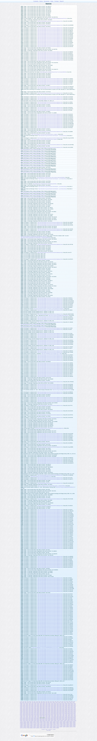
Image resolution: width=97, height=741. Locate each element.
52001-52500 (25, 711)
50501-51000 (64, 710)
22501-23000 (31, 705)
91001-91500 (70, 718)
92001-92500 (25, 719)
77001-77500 (25, 716)
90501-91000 (64, 718)
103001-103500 (43, 721)
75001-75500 (59, 715)
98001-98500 (36, 720)
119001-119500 (29, 725)
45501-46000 (64, 709)
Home (41, 1)
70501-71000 (64, 714)
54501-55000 (53, 711)
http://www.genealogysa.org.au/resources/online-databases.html (49, 21)
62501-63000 (31, 713)
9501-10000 (52, 702)
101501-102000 (23, 721)
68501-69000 (42, 714)
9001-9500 (48, 702)
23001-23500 (36, 705)
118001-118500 (72, 724)
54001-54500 (47, 711)
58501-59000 (42, 712)
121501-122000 (62, 725)
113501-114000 (69, 723)
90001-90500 (59, 718)
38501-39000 (42, 708)
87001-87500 (25, 718)
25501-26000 (64, 705)
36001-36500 (70, 707)
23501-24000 (42, 705)
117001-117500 (59, 724)
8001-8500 (38, 702)
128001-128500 (36, 727)
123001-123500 (26, 726)
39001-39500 (47, 708)
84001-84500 (47, 717)
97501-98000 (31, 720)
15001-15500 (59, 703)
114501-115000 (26, 724)
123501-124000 (33, 726)
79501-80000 (53, 716)
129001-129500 (49, 727)
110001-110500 (23, 723)
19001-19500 (47, 704)
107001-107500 (39, 722)
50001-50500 (59, 710)
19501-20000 (53, 704)
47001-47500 (25, 710)
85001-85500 (59, 717)
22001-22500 (25, 705)
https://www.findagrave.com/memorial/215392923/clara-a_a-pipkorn (44, 134)
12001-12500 (25, 703)
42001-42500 (25, 709)
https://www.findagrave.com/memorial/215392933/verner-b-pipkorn (44, 139)
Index (51, 1)
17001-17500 (25, 704)
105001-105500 (69, 721)
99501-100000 (53, 720)
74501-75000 (53, 715)
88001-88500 (36, 718)
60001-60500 (59, 712)
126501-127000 (72, 726)
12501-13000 (31, 703)
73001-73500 (36, 715)
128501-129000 (43, 727)
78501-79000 (42, 716)
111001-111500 (36, 723)
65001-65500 (59, 713)
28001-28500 (36, 706)
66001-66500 (70, 713)
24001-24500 (47, 705)
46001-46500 (70, 709)
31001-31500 (70, 706)
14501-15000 (53, 703)
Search (62, 1)
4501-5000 (61, 701)
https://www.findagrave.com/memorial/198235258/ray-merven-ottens (45, 647)
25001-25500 (59, 705)
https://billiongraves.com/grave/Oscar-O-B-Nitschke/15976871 (45, 183)
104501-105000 (62, 721)
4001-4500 (57, 701)
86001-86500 (70, 717)
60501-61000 (64, 712)
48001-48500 (36, 710)
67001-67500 (25, 714)
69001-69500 (47, 714)
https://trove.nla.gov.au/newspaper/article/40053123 (58, 315)
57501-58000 (31, 712)
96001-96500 (70, 719)
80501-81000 (64, 716)
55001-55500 (59, 711)
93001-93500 (36, 719)
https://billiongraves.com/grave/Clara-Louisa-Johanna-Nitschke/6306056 (51, 177)
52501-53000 (31, 711)
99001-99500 (47, 720)
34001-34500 (47, 707)
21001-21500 (70, 704)
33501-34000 (42, 707)
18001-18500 (36, 704)
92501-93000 (31, 719)
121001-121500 (56, 725)
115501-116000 (39, 724)
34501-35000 (53, 707)
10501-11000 (63, 702)
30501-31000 (64, 706)
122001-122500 (69, 725)
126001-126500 (66, 726)
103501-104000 (49, 721)
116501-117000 (53, 724)
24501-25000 (53, 705)
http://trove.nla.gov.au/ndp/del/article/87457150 (57, 18)
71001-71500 (70, 714)
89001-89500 (47, 718)
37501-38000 (31, 708)
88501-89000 (42, 718)
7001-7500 (29, 702)
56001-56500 (70, 711)
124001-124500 (39, 726)
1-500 (21, 701)
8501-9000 (43, 702)
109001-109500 (66, 722)
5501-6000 (71, 701)
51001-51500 (70, 710)
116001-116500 (46, 724)
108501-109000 (59, 722)
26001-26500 (70, 705)
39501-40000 (53, 708)
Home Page (48, 730)
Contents (35, 1)
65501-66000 (64, 713)
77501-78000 (31, 716)
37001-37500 (25, 708)
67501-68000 (31, 714)
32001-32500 (25, 707)
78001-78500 (36, 716)
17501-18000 (31, 704)
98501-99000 (42, 720)
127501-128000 (29, 727)
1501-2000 (33, 701)
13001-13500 (36, 703)
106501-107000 (33, 722)
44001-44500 (47, 709)
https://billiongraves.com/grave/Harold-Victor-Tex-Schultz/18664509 (53, 72)
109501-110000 (72, 722)
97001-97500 (25, 720)
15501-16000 (64, 703)
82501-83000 (31, 717)
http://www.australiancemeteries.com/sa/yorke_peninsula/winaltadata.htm (49, 428)
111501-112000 (43, 723)
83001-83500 (36, 717)
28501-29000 (42, 706)
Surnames (46, 1)
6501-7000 (24, 702)
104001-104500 (56, 721)
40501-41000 (64, 708)
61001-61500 (70, 712)
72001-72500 (25, 715)
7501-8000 (34, 702)
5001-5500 (66, 701)
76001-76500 (70, 715)
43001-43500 (36, 709)
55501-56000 (64, 711)
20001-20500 (59, 704)
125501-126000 (59, 726)
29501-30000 (53, 706)
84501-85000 (53, 717)
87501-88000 (31, 718)
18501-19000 (42, 704)
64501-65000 (53, 713)
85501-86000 (64, 717)
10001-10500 (57, 702)
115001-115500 (33, 724)
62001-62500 (25, 713)
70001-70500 (59, 714)
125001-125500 (53, 726)
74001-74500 (47, 715)
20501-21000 (64, 704)
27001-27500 (25, 706)
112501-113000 (56, 723)
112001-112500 (49, 723)
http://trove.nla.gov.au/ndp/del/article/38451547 (65, 487)
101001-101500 (73, 720)
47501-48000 (31, 710)
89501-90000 (53, 718)
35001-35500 (59, 707)
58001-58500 (36, 712)
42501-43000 (31, 709)
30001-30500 (59, 706)
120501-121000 (49, 725)
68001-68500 (36, 714)
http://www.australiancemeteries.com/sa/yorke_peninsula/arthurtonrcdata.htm (49, 308)
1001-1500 (29, 701)
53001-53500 (36, 711)
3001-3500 (47, 701)
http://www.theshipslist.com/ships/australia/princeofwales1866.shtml (34, 236)
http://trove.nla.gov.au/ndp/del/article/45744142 (62, 389)
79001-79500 (47, 716)
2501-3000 (43, 701)
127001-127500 (23, 727)
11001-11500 (69, 702)
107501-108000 (46, 722)
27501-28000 (31, 706)
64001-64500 (47, 713)
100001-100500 (60, 720)
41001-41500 (70, 708)
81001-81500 (70, 716)
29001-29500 (47, 706)
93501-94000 (42, 719)
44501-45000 (53, 709)
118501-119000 (23, 725)
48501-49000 (42, 710)
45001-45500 (59, 709)
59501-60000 (53, 712)
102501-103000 (36, 721)
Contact (56, 1)
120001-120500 (43, 725)
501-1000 (24, 701)
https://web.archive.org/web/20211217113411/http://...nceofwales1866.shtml (35, 237)
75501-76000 (64, 715)
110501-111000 (29, 723)
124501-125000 (46, 726)
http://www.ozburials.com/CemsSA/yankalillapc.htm (41, 476)
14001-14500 (47, 703)
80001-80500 (59, 716)
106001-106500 (26, 722)
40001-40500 (59, 708)
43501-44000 (42, 709)
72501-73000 (31, 715)
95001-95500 (59, 719)
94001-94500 (47, 719)
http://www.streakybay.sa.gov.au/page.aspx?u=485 (51, 353)
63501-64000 (42, 713)
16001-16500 (70, 703)
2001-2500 (38, 701)
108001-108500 (53, 722)
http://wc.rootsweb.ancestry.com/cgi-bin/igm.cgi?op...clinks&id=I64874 (51, 485)
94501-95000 (53, 719)
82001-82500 (25, 717)
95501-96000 (64, 719)
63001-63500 (36, 713)
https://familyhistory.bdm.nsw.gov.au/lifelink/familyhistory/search (33, 149)
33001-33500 (36, 707)
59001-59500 (47, 712)
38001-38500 (36, 708)
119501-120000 (36, 725)
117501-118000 (66, 724)
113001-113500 (62, 723)
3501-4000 (52, 701)
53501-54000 (42, 711)
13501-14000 (42, 703)
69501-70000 (53, 714)
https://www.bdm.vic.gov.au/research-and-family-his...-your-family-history (52, 135)
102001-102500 (29, 721)
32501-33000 (31, 707)
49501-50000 (53, 710)
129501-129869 (56, 727)
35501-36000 (64, 707)
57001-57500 (25, 712)
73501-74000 (42, 715)
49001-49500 (47, 710)
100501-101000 (67, 720)
